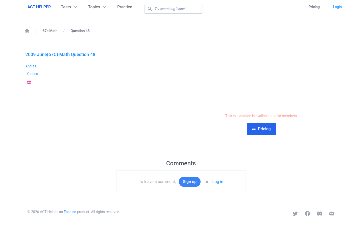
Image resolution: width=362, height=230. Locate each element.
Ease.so (70, 212)
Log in (217, 181)
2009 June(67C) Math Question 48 (60, 54)
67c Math (50, 31)
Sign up (190, 181)
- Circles (32, 74)
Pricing (314, 7)
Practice (124, 7)
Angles (31, 66)
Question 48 (80, 31)
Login (335, 7)
